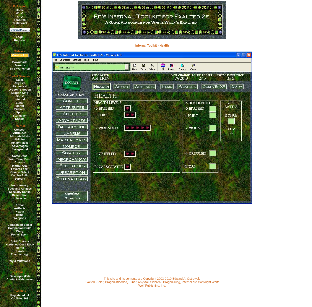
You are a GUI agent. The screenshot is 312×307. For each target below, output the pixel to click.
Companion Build (19, 228)
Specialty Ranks (20, 191)
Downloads (19, 62)
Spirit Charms (20, 241)
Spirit (19, 112)
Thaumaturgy (20, 254)
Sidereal (19, 109)
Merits (20, 247)
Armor (20, 205)
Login (19, 37)
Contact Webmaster (19, 279)
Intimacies (20, 198)
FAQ (20, 16)
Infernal (20, 99)
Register (19, 40)
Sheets (19, 118)
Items (19, 214)
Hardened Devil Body (20, 244)
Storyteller (20, 115)
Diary (19, 231)
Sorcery (20, 178)
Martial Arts (20, 165)
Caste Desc (19, 156)
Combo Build (20, 175)
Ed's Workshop (20, 68)
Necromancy (19, 185)
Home (20, 10)
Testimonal (19, 23)
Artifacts (20, 208)
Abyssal (19, 83)
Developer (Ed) (20, 276)
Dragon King (19, 92)
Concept (19, 129)
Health (19, 211)
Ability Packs (20, 142)
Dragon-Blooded (20, 89)
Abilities (19, 139)
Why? (19, 13)
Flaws (20, 251)
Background (19, 149)
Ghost (20, 96)
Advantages (20, 146)
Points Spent (19, 234)
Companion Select (19, 224)
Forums (20, 65)
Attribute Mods (20, 136)
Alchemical (19, 86)
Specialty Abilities (20, 188)
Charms (20, 162)
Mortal (20, 105)
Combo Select (19, 172)
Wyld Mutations (19, 261)
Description (20, 195)
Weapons (19, 218)
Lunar (20, 102)
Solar (19, 79)
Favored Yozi (19, 169)
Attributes (19, 133)
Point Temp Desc (19, 159)
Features (20, 19)
